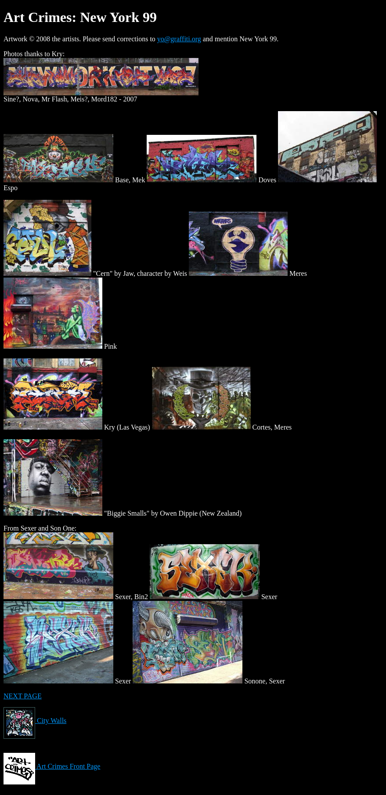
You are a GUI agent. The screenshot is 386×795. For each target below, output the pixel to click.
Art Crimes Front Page (52, 766)
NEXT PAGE (23, 696)
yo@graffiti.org (179, 39)
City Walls (35, 720)
